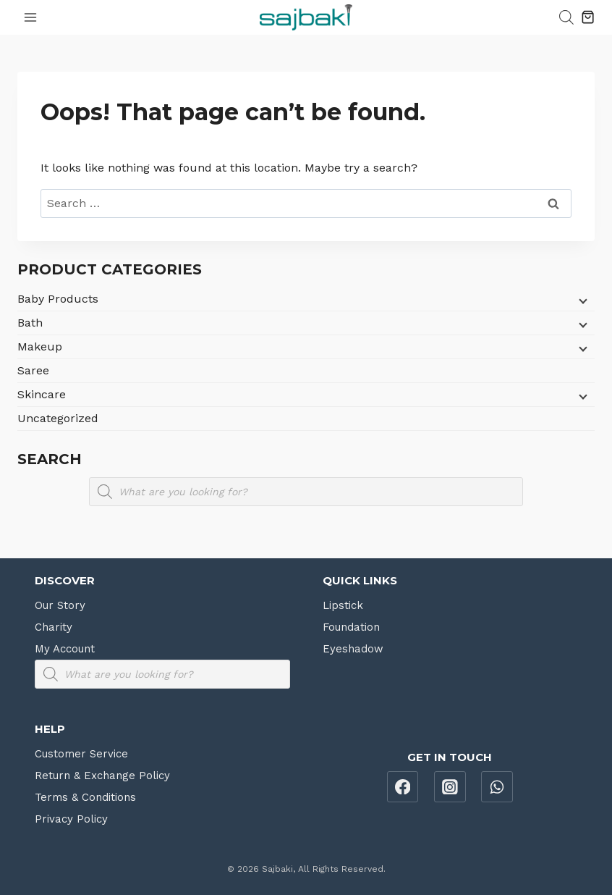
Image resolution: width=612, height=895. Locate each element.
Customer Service (81, 753)
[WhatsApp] (497, 787)
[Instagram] (450, 787)
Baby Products (57, 299)
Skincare (41, 394)
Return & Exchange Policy (102, 775)
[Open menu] (30, 17)
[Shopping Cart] (588, 17)
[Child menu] (582, 300)
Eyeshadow (353, 648)
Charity (53, 627)
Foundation (351, 627)
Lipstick (343, 605)
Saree (33, 370)
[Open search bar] (566, 17)
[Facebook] (403, 787)
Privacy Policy (71, 818)
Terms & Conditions (85, 797)
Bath (30, 322)
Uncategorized (57, 418)
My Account (65, 648)
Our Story (60, 605)
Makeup (39, 346)
